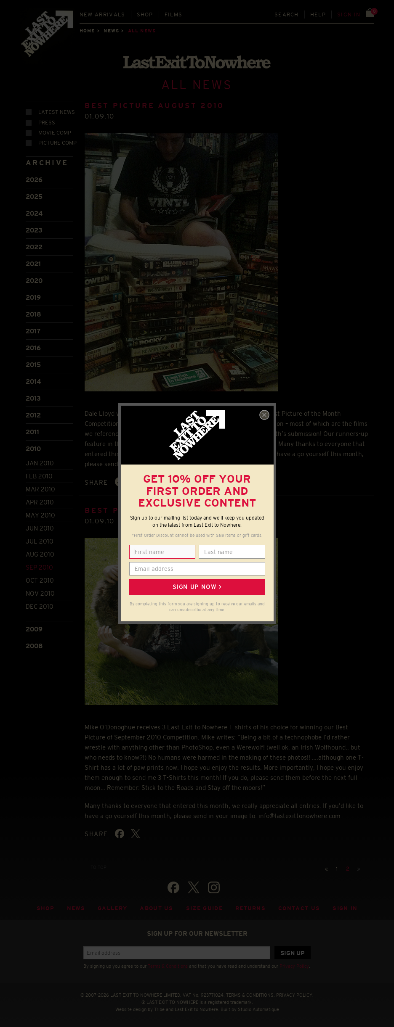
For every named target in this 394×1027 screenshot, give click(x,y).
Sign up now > (197, 586)
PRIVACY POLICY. (295, 995)
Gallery (112, 908)
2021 (33, 263)
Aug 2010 (40, 554)
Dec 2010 (39, 606)
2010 (33, 448)
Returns (250, 908)
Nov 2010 (40, 593)
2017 (33, 331)
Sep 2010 (39, 567)
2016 (33, 347)
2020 (34, 280)
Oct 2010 (40, 580)
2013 (33, 398)
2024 (34, 213)
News (111, 30)
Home (87, 30)
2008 (34, 645)
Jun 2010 (40, 528)
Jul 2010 (39, 541)
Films (174, 14)
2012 (33, 415)
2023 (34, 230)
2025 (34, 196)
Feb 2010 (39, 476)
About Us (156, 908)
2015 (33, 364)
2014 (33, 381)
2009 (34, 629)
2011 (32, 432)
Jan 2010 (40, 463)
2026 (34, 179)
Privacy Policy (294, 966)
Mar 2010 (40, 489)
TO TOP (98, 867)
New (102, 14)
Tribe (159, 1009)
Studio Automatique (258, 1009)
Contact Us (299, 908)
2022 (34, 247)
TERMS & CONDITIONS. (250, 995)
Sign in (348, 14)
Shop (145, 14)
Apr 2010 (40, 502)
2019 (33, 297)
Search (286, 14)
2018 (33, 314)
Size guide (204, 908)
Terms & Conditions (168, 966)
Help (318, 14)
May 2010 (40, 515)
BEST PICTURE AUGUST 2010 (154, 106)
